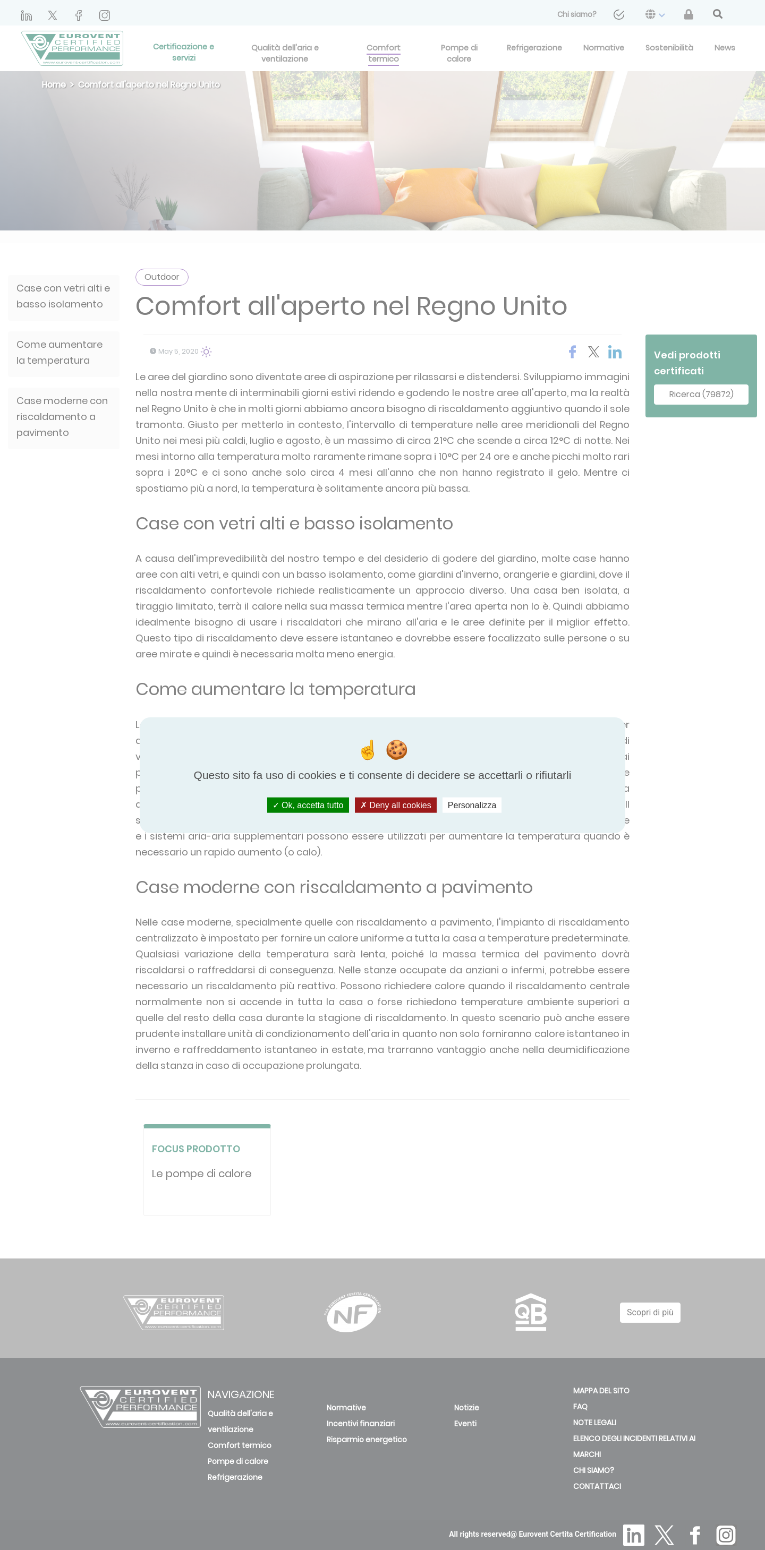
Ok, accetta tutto (308, 805)
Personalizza (472, 805)
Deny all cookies (395, 805)
